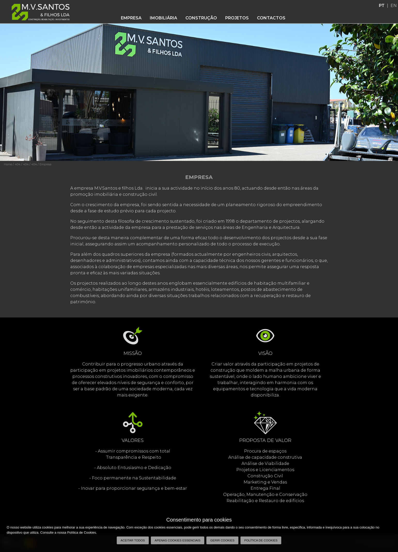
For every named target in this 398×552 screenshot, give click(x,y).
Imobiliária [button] (163, 17)
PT (382, 5)
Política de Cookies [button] (261, 540)
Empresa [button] (131, 17)
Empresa (45, 164)
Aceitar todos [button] (133, 540)
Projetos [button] (237, 17)
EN (394, 5)
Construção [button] (201, 17)
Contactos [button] (271, 17)
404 (17, 164)
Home (8, 164)
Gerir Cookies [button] (222, 540)
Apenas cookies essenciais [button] (177, 540)
